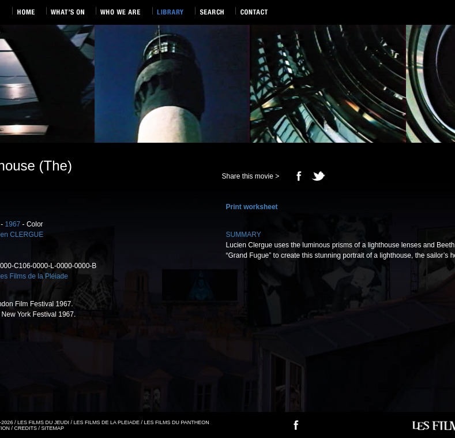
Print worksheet (252, 207)
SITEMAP (53, 428)
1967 (13, 224)
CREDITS (25, 428)
